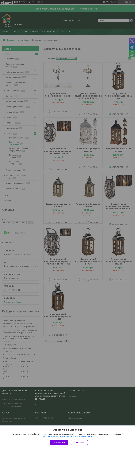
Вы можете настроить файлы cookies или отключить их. (66, 436)
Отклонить (79, 442)
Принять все (59, 442)
